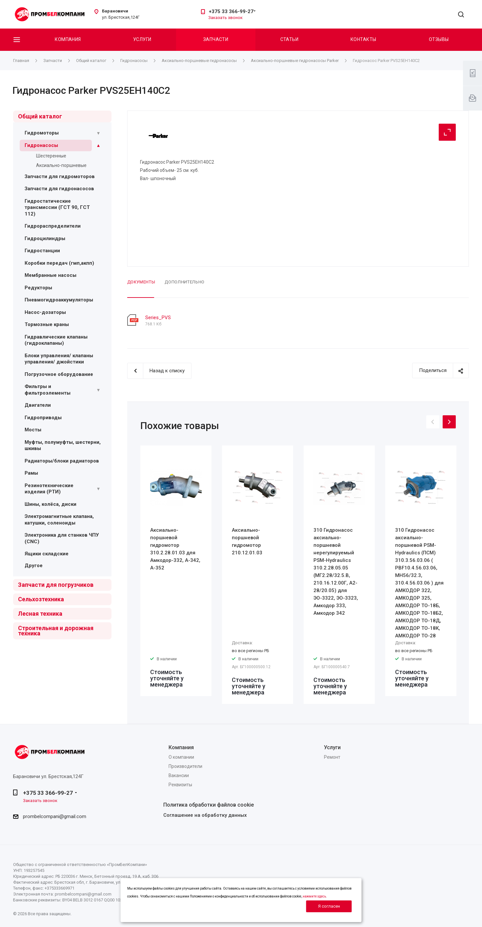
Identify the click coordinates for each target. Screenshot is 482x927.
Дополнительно (184, 281)
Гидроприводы (43, 418)
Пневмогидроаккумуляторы (59, 300)
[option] (175, 570)
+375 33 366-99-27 (231, 11)
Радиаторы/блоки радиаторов (62, 461)
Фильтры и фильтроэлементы (47, 389)
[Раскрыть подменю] (98, 133)
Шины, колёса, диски (50, 504)
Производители (185, 766)
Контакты (363, 39)
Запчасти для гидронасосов (59, 189)
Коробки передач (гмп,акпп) (59, 263)
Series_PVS (158, 317)
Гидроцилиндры (45, 238)
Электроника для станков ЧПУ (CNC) (62, 538)
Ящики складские (47, 554)
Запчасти (215, 39)
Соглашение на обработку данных (205, 815)
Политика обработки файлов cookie (208, 805)
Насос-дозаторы (45, 312)
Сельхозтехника (41, 599)
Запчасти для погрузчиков (55, 584)
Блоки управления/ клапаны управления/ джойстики (59, 359)
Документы (141, 281)
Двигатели (38, 405)
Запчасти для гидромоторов (60, 176)
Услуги (142, 39)
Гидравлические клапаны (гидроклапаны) (56, 340)
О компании (181, 757)
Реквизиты (180, 784)
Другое (34, 565)
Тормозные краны (47, 324)
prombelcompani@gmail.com (54, 816)
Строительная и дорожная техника (55, 631)
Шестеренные (51, 155)
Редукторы (38, 288)
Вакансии (179, 775)
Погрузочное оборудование (59, 374)
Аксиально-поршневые (61, 165)
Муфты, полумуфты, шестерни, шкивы (63, 445)
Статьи (289, 39)
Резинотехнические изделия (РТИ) (49, 489)
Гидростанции (42, 251)
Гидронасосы (41, 145)
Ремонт (332, 757)
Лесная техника (40, 613)
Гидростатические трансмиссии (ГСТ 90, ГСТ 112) (57, 207)
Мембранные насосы (50, 275)
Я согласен (329, 906)
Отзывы (439, 39)
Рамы (31, 473)
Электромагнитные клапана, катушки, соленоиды (59, 519)
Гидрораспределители (53, 226)
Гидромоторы (42, 133)
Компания (68, 39)
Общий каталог (40, 116)
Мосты (33, 430)
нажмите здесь (314, 896)
